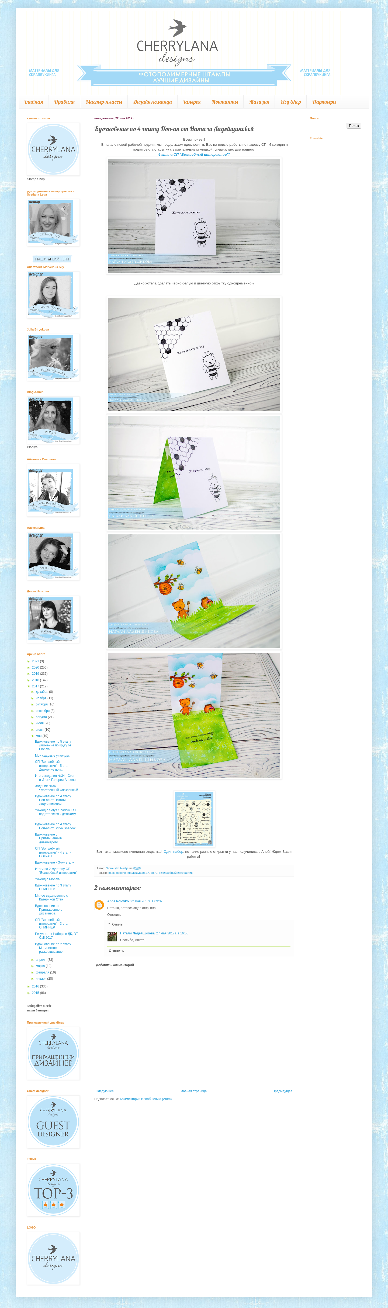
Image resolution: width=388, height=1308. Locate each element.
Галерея (191, 101)
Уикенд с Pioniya (47, 879)
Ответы (117, 924)
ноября (41, 698)
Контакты (225, 101)
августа (42, 717)
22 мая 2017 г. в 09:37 (146, 901)
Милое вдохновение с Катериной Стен (51, 897)
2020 (36, 667)
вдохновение (117, 872)
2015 (36, 993)
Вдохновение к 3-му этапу (54, 862)
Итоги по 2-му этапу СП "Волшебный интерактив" (56, 871)
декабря (42, 692)
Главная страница (193, 1091)
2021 (36, 661)
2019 (36, 674)
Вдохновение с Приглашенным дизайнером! (48, 838)
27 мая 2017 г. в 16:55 (172, 933)
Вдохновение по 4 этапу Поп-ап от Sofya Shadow (55, 826)
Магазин (259, 101)
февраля (43, 972)
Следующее (105, 1091)
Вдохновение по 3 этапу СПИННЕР (53, 887)
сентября (43, 711)
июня (40, 730)
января (41, 978)
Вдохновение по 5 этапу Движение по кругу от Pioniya (53, 745)
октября (42, 704)
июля (40, 723)
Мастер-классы (104, 101)
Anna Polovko (118, 901)
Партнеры (324, 101)
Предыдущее (282, 1091)
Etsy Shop (290, 101)
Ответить (114, 915)
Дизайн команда (152, 101)
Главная (33, 101)
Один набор (172, 852)
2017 (36, 686)
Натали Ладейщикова (137, 933)
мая (39, 736)
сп (152, 872)
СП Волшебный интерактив (174, 872)
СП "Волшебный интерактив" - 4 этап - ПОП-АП (53, 852)
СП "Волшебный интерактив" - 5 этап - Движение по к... (53, 765)
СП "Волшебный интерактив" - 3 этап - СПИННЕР (53, 924)
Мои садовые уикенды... (53, 755)
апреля (41, 960)
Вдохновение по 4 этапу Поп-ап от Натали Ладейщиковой (53, 800)
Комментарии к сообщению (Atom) (146, 1099)
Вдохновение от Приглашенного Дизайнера (49, 910)
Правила (64, 101)
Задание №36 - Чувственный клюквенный (56, 788)
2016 (36, 986)
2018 (36, 680)
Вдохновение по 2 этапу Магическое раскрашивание (53, 948)
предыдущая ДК (138, 872)
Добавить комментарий (115, 965)
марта (41, 966)
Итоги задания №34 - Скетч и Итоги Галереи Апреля (55, 777)
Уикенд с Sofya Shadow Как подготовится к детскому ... (55, 814)
